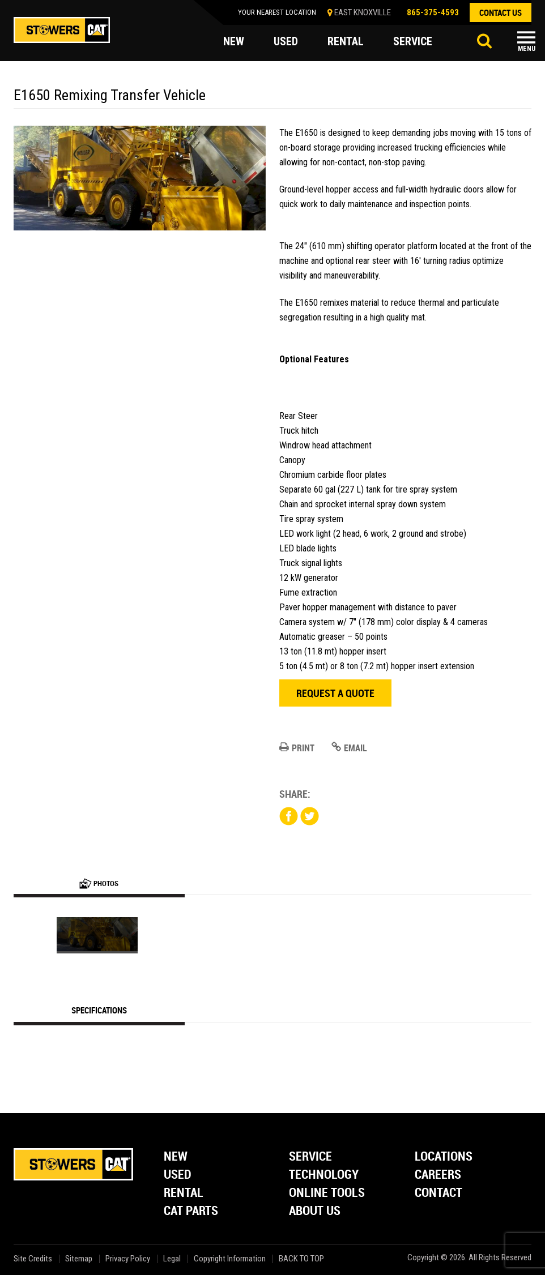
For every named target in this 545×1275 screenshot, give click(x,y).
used (286, 42)
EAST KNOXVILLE (362, 12)
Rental (183, 1193)
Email (349, 748)
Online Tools (327, 1193)
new (233, 42)
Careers (438, 1175)
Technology (324, 1175)
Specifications (99, 1010)
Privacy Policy (127, 1259)
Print (296, 748)
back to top (302, 1259)
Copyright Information (230, 1259)
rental (345, 42)
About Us (314, 1211)
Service (310, 1157)
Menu (526, 49)
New (176, 1157)
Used (177, 1175)
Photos (98, 883)
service (413, 42)
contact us (500, 12)
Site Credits (33, 1259)
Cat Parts (191, 1211)
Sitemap (78, 1259)
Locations (443, 1157)
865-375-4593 (433, 12)
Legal (172, 1259)
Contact (438, 1193)
